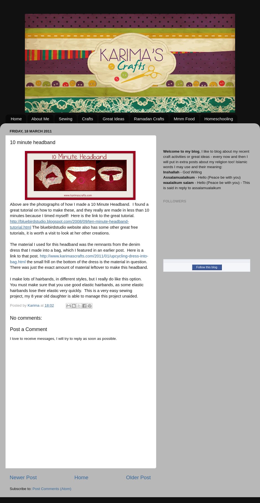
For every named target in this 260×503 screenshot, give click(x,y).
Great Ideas (113, 118)
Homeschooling (218, 118)
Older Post (138, 477)
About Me (40, 118)
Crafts (87, 118)
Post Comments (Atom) (52, 489)
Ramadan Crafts (149, 118)
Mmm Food (184, 118)
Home (16, 118)
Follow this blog (206, 267)
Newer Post (23, 477)
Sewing (65, 118)
